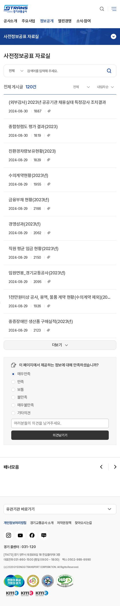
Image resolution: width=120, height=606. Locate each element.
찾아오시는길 (83, 523)
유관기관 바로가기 (20, 509)
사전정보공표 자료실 (21, 36)
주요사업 (28, 21)
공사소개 (10, 21)
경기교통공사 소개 (41, 523)
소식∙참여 (83, 21)
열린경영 (64, 21)
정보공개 (46, 21)
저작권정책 (64, 523)
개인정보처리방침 (15, 523)
